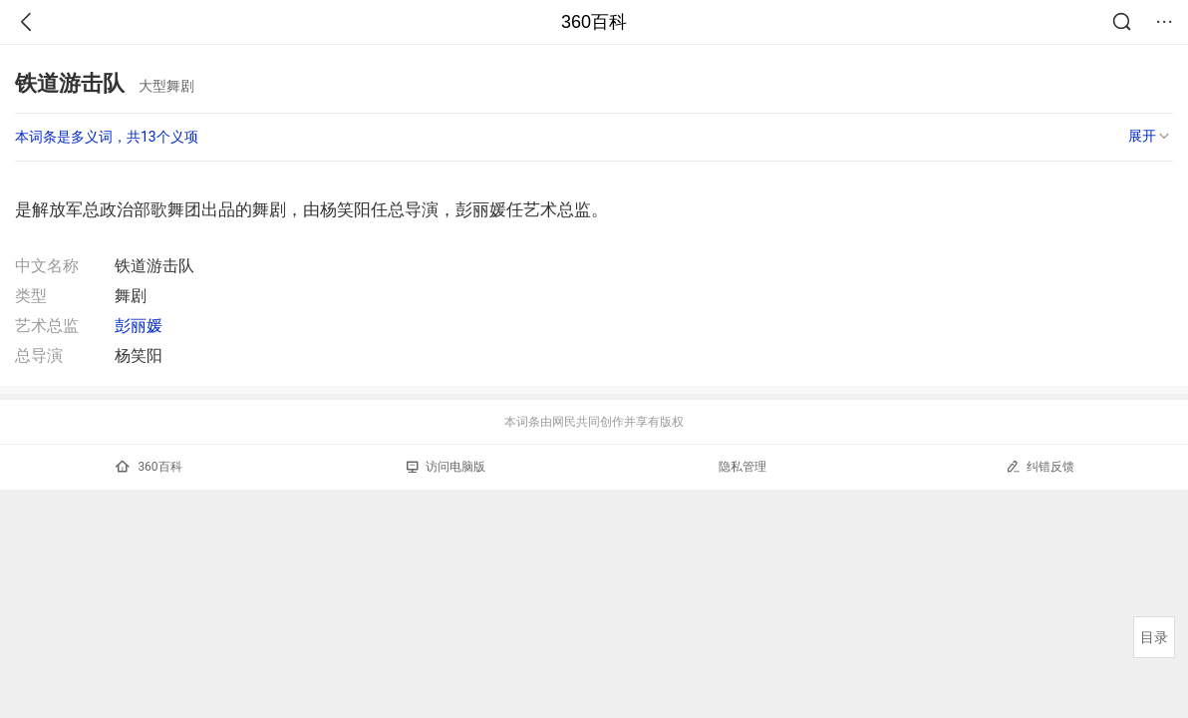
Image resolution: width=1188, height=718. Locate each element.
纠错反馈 (1040, 466)
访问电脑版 (446, 467)
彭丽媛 (138, 325)
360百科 (594, 22)
